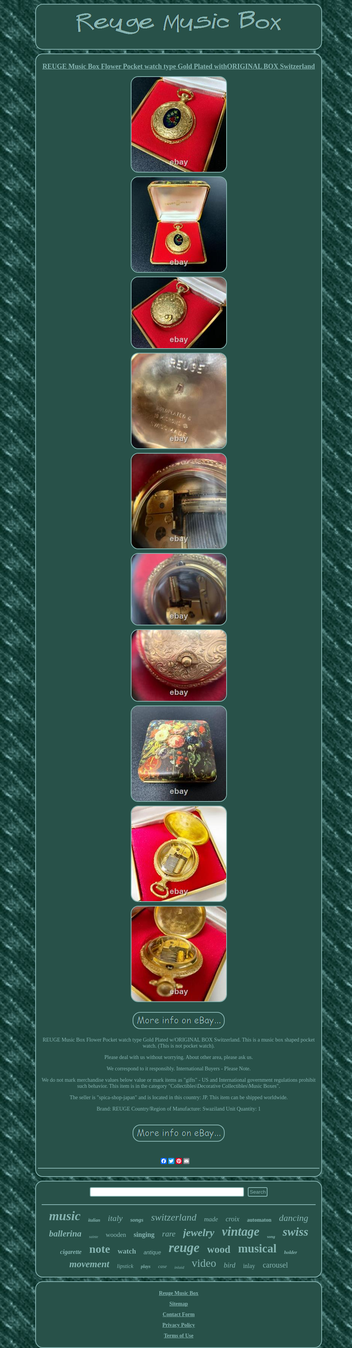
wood (219, 1249)
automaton (259, 1220)
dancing (293, 1218)
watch (126, 1251)
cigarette (71, 1252)
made (211, 1219)
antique (152, 1252)
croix (232, 1219)
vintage (241, 1231)
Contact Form (178, 1314)
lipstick (125, 1266)
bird (229, 1265)
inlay (249, 1266)
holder (290, 1252)
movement (89, 1264)
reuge (184, 1247)
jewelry (198, 1232)
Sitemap (178, 1304)
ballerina (65, 1233)
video (204, 1263)
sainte (93, 1237)
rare (168, 1233)
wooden (116, 1234)
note (99, 1249)
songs (137, 1220)
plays (145, 1266)
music (64, 1216)
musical (257, 1248)
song (271, 1236)
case (162, 1266)
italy (115, 1218)
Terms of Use (178, 1336)
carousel (275, 1265)
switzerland (174, 1217)
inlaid (179, 1267)
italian (94, 1220)
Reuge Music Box (178, 1293)
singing (144, 1234)
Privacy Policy (179, 1325)
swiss (295, 1231)
